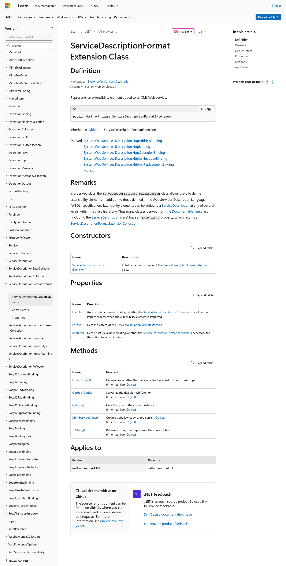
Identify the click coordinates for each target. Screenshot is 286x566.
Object (93, 129)
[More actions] (212, 31)
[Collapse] (51, 28)
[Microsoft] (8, 5)
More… (88, 170)
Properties (241, 56)
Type (121, 405)
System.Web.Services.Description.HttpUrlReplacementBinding (128, 164)
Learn (74, 31)
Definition (241, 39)
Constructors (243, 51)
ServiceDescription (175, 205)
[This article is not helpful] (272, 81)
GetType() (78, 405)
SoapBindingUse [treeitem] (19, 429)
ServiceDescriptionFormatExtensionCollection (103, 223)
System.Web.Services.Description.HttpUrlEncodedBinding (125, 158)
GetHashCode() (82, 392)
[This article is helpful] (267, 81)
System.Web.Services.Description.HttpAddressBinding (122, 140)
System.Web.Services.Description (109, 81)
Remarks (240, 45)
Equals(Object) (81, 380)
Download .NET (268, 17)
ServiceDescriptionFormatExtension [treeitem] (32, 284)
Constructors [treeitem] (20, 295)
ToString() (78, 430)
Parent (76, 325)
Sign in (276, 5)
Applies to (241, 67)
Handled (77, 312)
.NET (88, 31)
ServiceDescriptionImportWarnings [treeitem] (30, 341)
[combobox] (29, 37)
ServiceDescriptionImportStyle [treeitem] (28, 331)
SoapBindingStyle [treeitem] (19, 421)
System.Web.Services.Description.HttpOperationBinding (124, 152)
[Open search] (266, 6)
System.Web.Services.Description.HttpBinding (116, 146)
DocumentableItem (186, 211)
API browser (105, 31)
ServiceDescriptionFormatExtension (186, 265)
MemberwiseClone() (85, 417)
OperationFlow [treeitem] (17, 138)
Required (78, 333)
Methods (241, 62)
